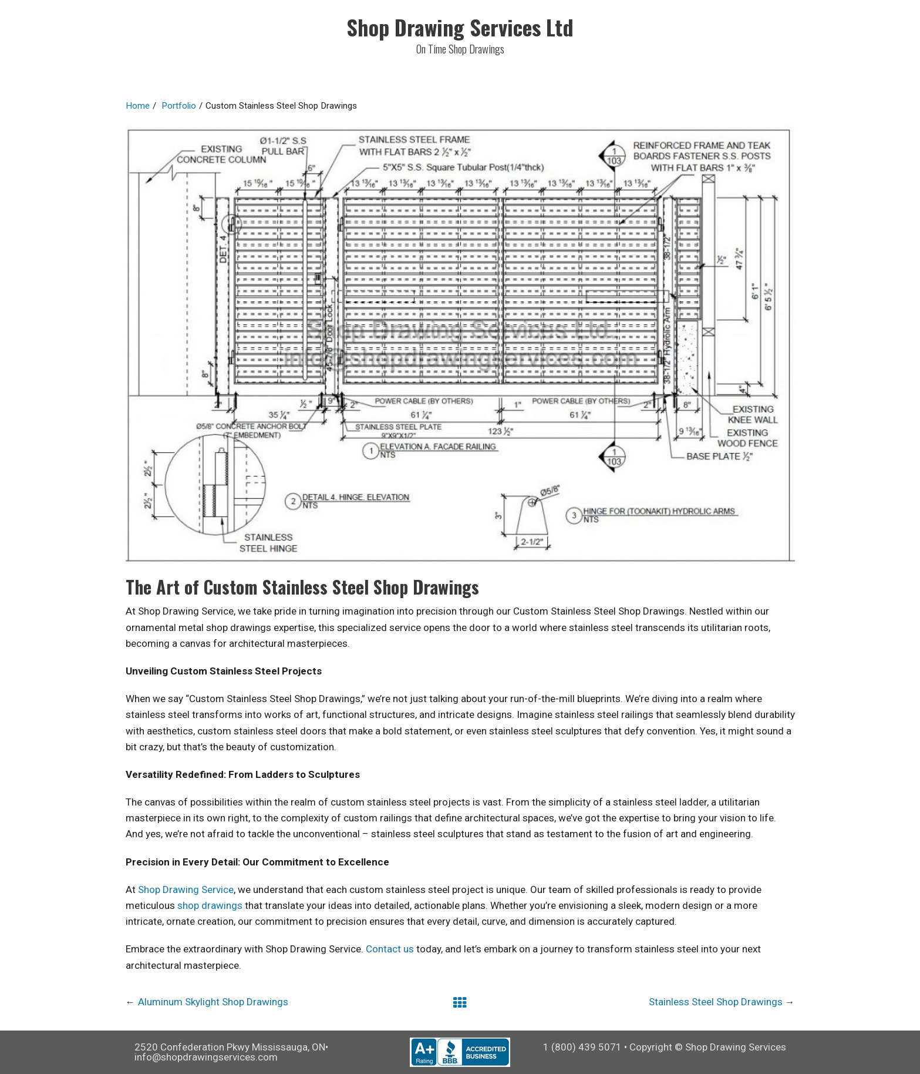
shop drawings (209, 905)
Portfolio (178, 105)
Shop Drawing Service (186, 889)
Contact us (390, 949)
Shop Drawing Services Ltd (460, 26)
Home (138, 105)
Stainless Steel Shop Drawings (716, 1002)
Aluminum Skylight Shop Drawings (213, 1002)
